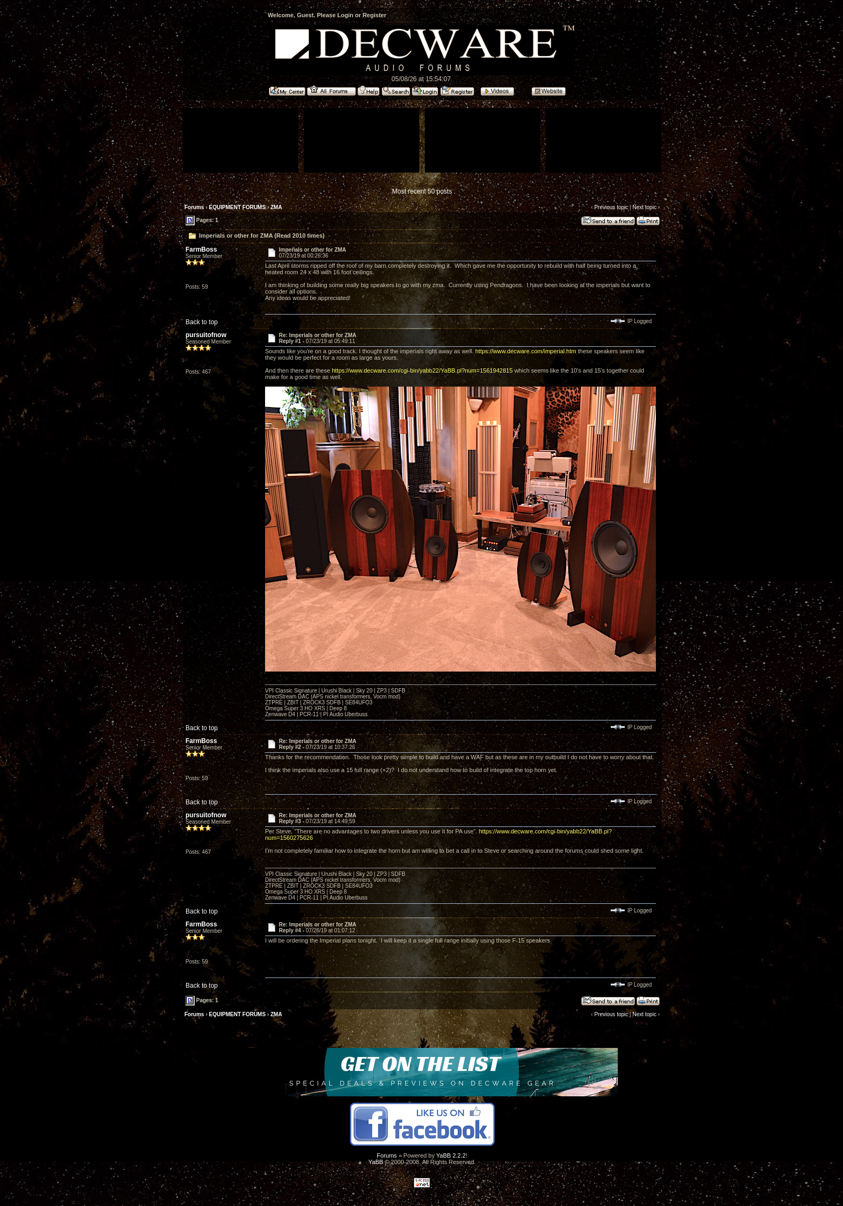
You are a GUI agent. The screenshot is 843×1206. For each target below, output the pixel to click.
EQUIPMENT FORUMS (237, 207)
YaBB (375, 1162)
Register (374, 15)
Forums (194, 207)
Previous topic (611, 207)
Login (345, 15)
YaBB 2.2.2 (451, 1155)
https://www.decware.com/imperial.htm (525, 351)
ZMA (276, 207)
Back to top (201, 322)
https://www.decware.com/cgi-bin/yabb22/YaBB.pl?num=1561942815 (422, 370)
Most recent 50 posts (422, 191)
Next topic (644, 207)
